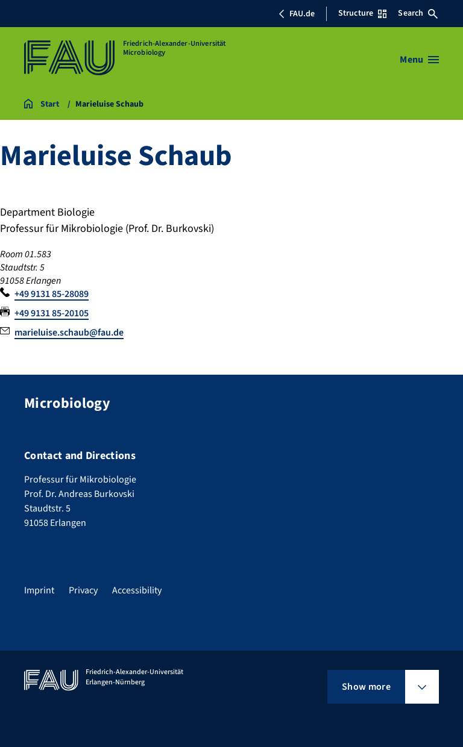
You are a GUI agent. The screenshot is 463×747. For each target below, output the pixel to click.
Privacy (83, 590)
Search (418, 13)
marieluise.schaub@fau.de (69, 332)
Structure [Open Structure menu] (362, 13)
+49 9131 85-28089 (51, 294)
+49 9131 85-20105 (51, 313)
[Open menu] (419, 59)
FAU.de (296, 14)
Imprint (39, 590)
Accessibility (137, 590)
